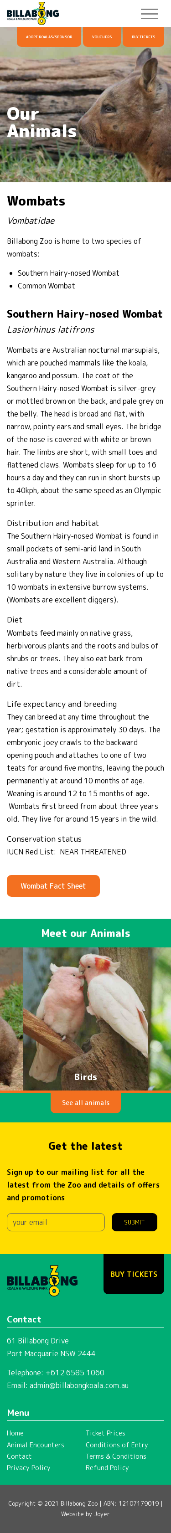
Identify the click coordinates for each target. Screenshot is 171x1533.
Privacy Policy (29, 1467)
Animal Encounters (35, 1445)
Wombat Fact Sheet (53, 886)
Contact (19, 1456)
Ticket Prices (105, 1433)
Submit (134, 1222)
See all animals (85, 1102)
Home (15, 1433)
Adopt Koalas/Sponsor (49, 37)
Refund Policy (107, 1467)
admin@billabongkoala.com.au (79, 1385)
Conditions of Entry (117, 1445)
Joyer (102, 1514)
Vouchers (102, 37)
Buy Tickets (143, 37)
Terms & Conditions (116, 1456)
